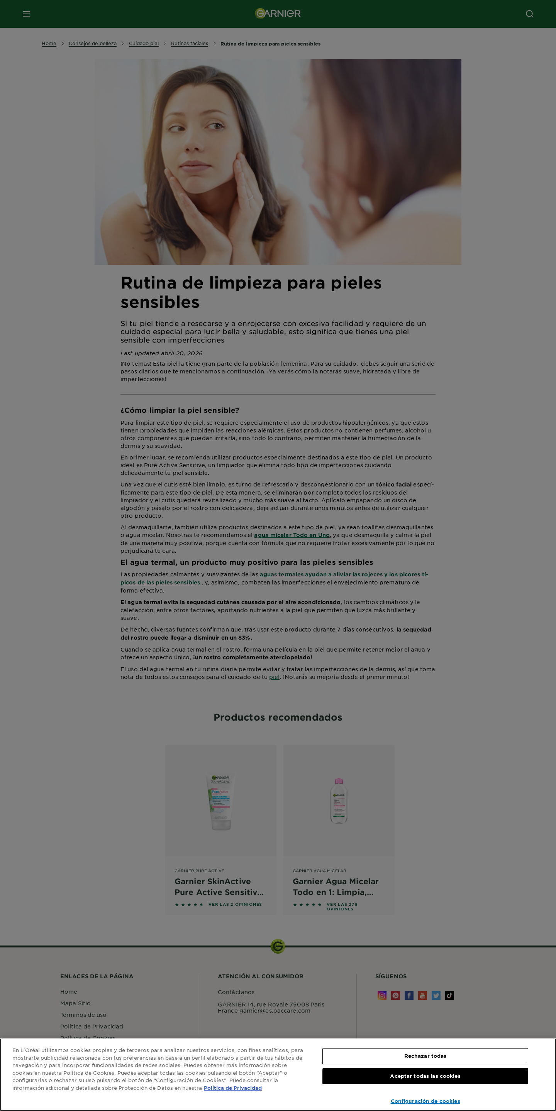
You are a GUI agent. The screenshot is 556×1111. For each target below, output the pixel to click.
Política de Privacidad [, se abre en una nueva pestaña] (233, 1088)
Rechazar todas (425, 1056)
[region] (278, 1074)
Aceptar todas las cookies (425, 1076)
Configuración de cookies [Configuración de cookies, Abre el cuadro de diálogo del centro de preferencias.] (425, 1101)
